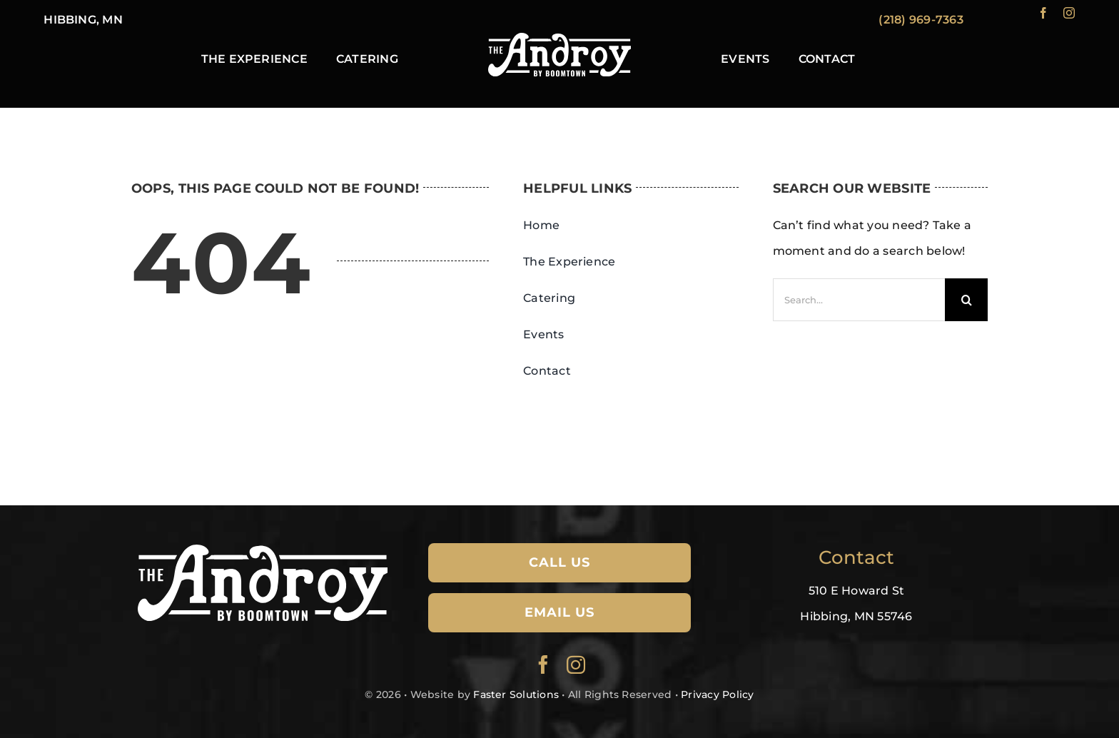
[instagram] (1069, 13)
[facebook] (1043, 13)
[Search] (966, 299)
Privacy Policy (717, 694)
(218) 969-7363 (921, 19)
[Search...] (859, 299)
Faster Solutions (516, 694)
